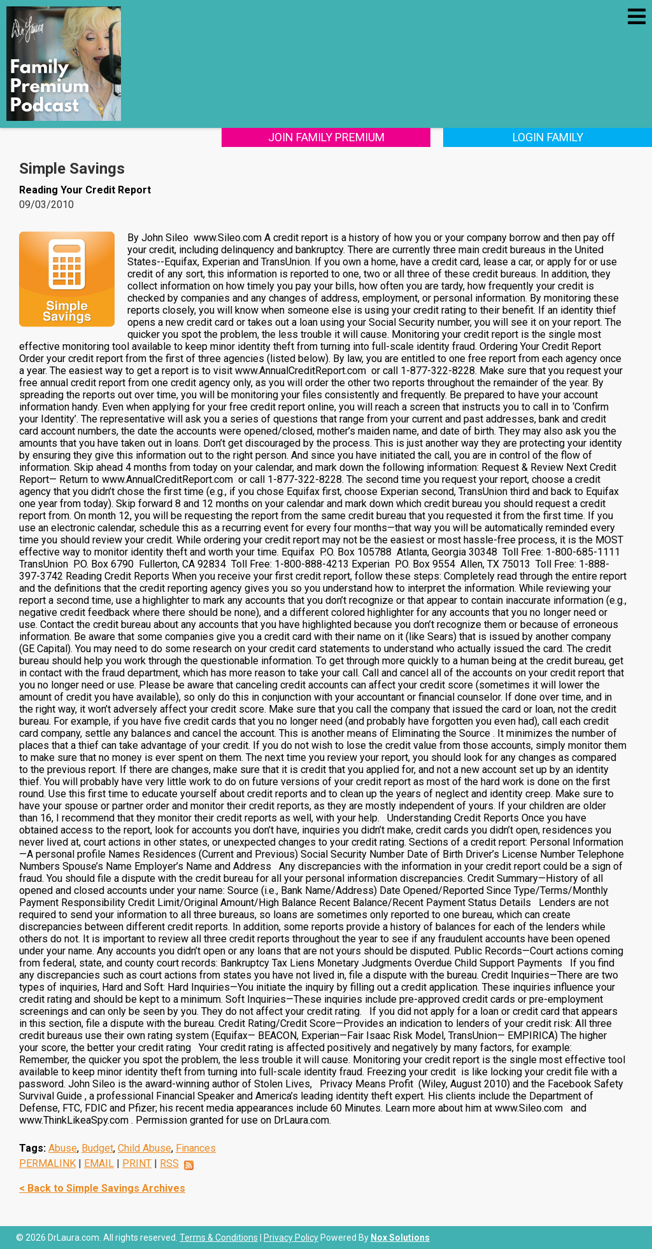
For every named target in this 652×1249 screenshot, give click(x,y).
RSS (169, 1163)
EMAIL (99, 1163)
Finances (196, 1148)
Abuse (62, 1148)
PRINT (137, 1163)
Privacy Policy (291, 1237)
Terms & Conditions (219, 1237)
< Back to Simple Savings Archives (102, 1188)
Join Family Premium (326, 137)
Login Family (548, 137)
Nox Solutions (400, 1237)
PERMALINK (47, 1163)
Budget (97, 1148)
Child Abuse (144, 1148)
